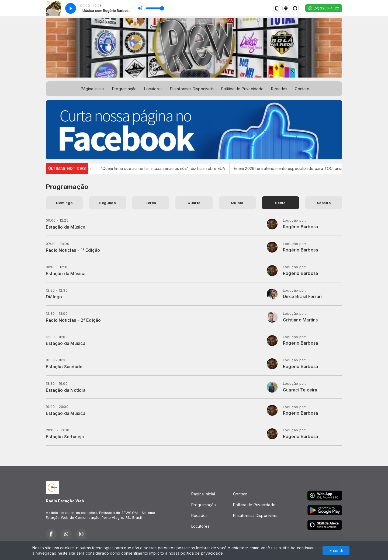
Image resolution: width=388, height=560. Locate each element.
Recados (279, 88)
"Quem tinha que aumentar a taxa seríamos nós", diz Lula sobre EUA (176, 168)
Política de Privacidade (242, 88)
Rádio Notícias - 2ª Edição (73, 320)
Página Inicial (93, 88)
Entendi (336, 550)
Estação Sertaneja (65, 436)
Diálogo (54, 296)
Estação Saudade (64, 366)
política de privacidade (202, 553)
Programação (124, 88)
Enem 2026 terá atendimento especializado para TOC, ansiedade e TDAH (315, 168)
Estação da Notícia (65, 390)
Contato (302, 88)
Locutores (153, 88)
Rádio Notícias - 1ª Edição (73, 250)
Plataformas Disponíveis (192, 88)
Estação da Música (66, 227)
